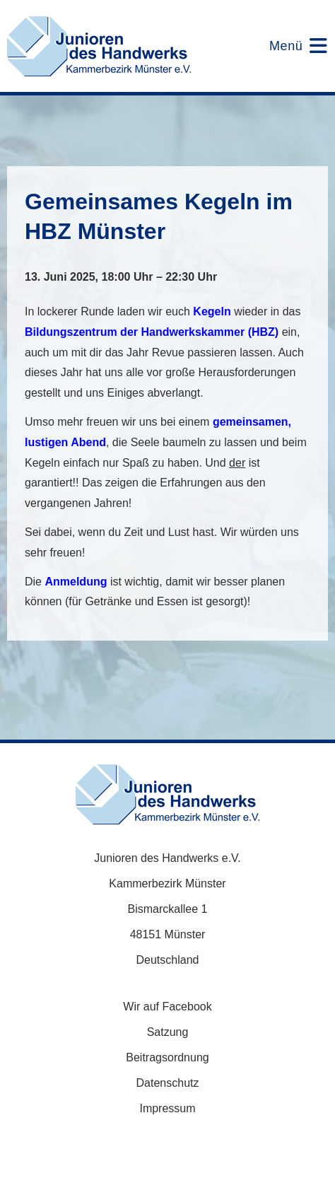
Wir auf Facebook (167, 1007)
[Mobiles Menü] (289, 46)
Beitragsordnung (167, 1057)
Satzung (168, 1032)
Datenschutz (167, 1083)
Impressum (167, 1108)
